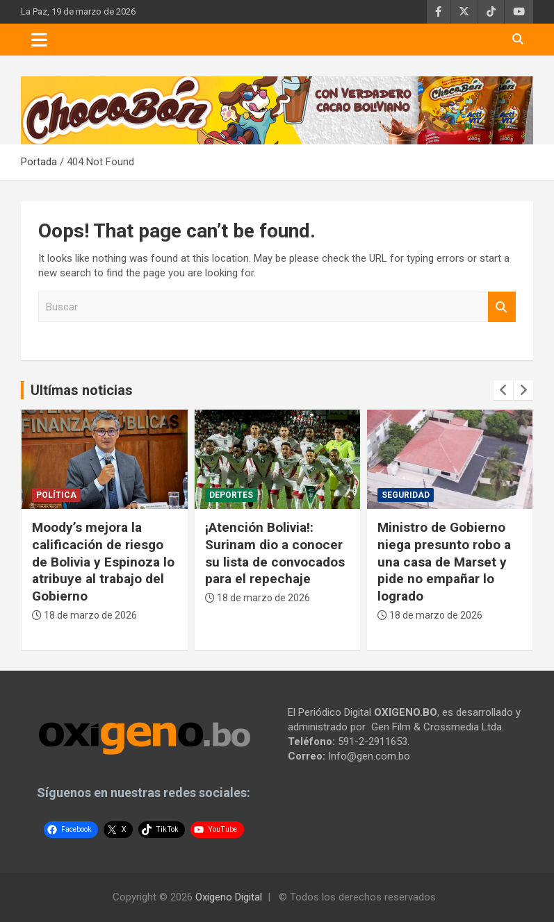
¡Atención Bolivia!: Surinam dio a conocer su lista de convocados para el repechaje (275, 553)
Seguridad (406, 495)
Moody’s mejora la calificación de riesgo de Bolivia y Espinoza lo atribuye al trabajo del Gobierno (103, 561)
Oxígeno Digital (228, 897)
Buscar (502, 307)
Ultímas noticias (82, 390)
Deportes (231, 495)
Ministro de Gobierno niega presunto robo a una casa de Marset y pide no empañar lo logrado (444, 561)
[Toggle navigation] (39, 40)
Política (56, 495)
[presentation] (503, 390)
